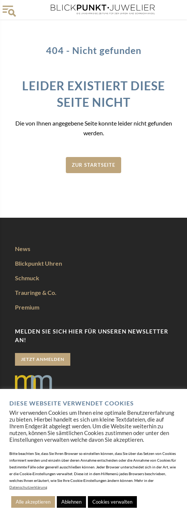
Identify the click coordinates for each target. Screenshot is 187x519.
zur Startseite (93, 165)
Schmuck (27, 277)
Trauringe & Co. (35, 292)
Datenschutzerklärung (28, 487)
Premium (27, 307)
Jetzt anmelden (42, 359)
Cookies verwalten (112, 502)
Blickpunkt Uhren (38, 263)
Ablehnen (71, 502)
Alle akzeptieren (33, 502)
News (22, 248)
